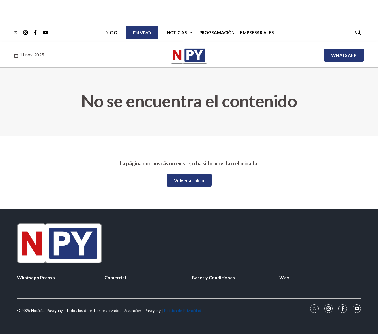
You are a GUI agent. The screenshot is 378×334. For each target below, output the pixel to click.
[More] (190, 32)
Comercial (115, 277)
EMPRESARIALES (257, 32)
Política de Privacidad (182, 310)
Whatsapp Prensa (36, 277)
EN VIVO (142, 32)
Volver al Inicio (189, 180)
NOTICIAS (177, 32)
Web (284, 277)
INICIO (110, 32)
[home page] (189, 243)
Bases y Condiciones (213, 277)
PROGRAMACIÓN (217, 32)
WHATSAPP (343, 55)
